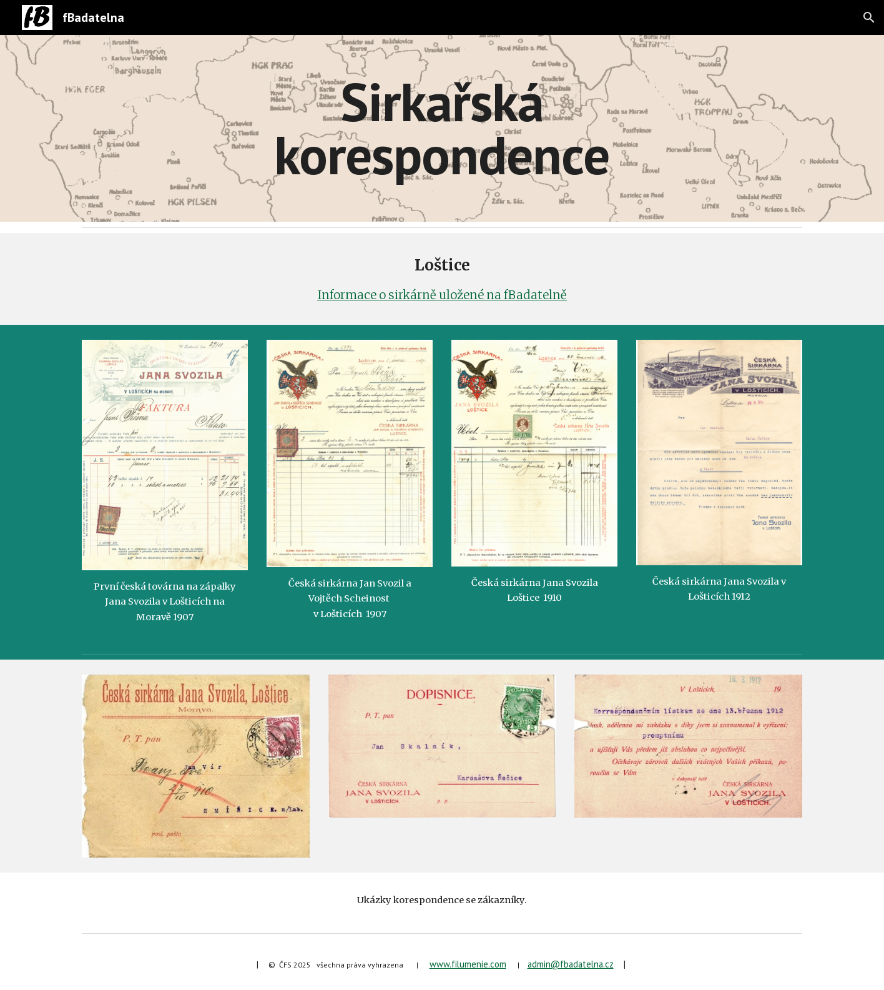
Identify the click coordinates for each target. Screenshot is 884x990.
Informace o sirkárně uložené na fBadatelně (442, 295)
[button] (869, 17)
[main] (442, 128)
